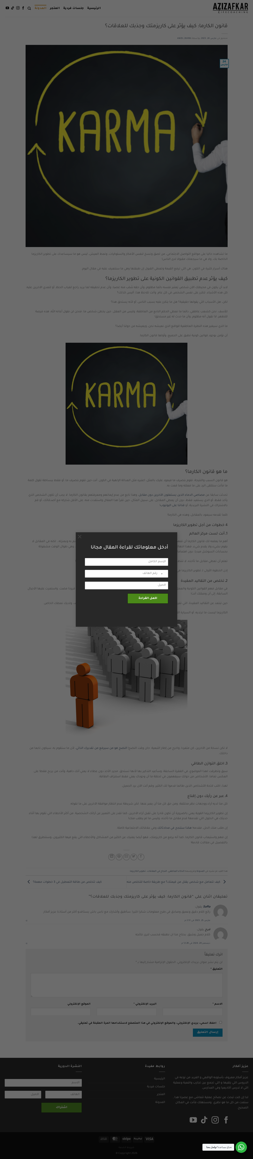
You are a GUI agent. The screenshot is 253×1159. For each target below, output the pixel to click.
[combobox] (164, 574)
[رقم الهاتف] (126, 574)
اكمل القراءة (147, 598)
